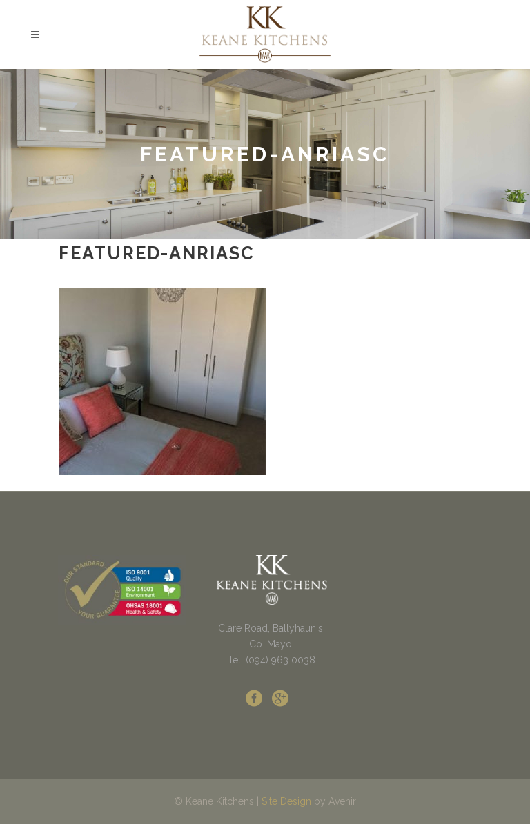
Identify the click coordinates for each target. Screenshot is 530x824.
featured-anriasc (157, 253)
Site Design (286, 801)
